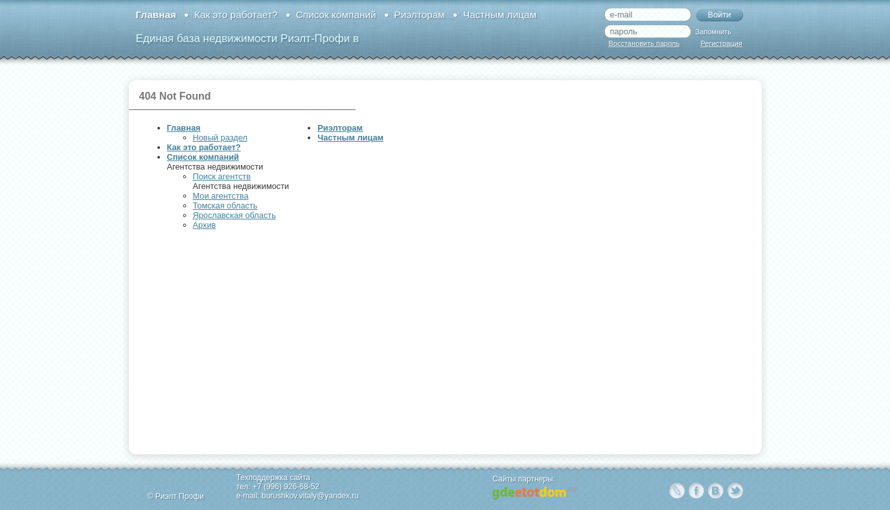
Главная (156, 14)
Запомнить (713, 32)
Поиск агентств (222, 176)
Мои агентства (221, 196)
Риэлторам (419, 14)
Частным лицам (499, 14)
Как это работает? (236, 14)
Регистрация (721, 43)
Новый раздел (220, 137)
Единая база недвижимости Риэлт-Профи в (247, 38)
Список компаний (336, 14)
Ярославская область (234, 215)
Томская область (225, 205)
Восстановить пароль (644, 43)
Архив (204, 225)
